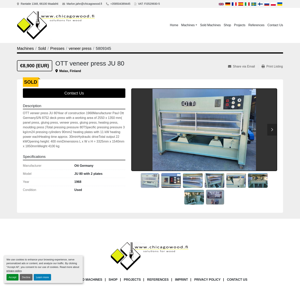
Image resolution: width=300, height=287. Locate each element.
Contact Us (275, 25)
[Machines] (25, 48)
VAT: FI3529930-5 (149, 3)
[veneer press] (80, 48)
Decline (26, 277)
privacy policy (14, 270)
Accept (12, 277)
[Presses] (57, 48)
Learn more (42, 277)
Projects (239, 25)
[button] (189, 25)
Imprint (181, 279)
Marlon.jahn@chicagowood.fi (84, 3)
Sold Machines (210, 25)
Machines (188, 25)
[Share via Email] (243, 66)
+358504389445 (120, 3)
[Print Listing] (272, 66)
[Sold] (42, 48)
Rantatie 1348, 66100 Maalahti (39, 3)
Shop (227, 25)
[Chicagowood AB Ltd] (150, 256)
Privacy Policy (207, 279)
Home (174, 25)
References (256, 25)
